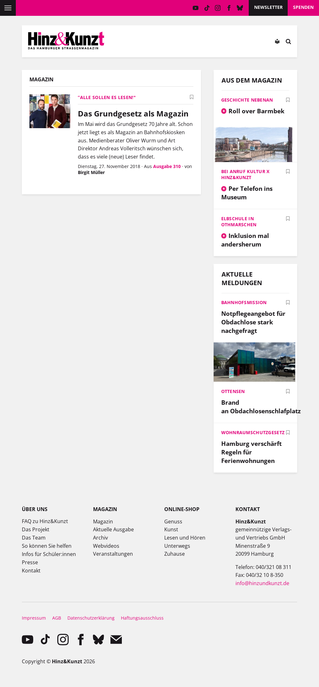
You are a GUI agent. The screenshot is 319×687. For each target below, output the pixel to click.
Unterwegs (177, 545)
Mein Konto (149, 43)
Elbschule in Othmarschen (239, 221)
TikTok (206, 8)
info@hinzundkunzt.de (262, 583)
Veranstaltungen (113, 553)
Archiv (100, 537)
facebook (229, 8)
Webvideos (106, 545)
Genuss (173, 521)
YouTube (195, 8)
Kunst (171, 529)
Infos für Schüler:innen (49, 554)
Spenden (303, 7)
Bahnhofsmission (244, 302)
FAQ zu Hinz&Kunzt (45, 521)
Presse (30, 562)
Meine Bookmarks (185, 43)
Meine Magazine (167, 43)
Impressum (34, 618)
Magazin (103, 521)
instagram (217, 8)
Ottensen (233, 391)
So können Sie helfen (47, 545)
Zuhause (174, 553)
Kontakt (31, 570)
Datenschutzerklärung (91, 618)
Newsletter (268, 7)
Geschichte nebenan (247, 100)
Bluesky (240, 8)
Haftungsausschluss (142, 618)
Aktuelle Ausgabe (113, 529)
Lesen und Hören (184, 537)
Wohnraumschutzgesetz (253, 432)
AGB (56, 618)
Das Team (34, 537)
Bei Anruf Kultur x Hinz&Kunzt (245, 174)
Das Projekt (35, 529)
